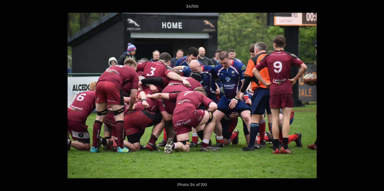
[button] (374, 7)
